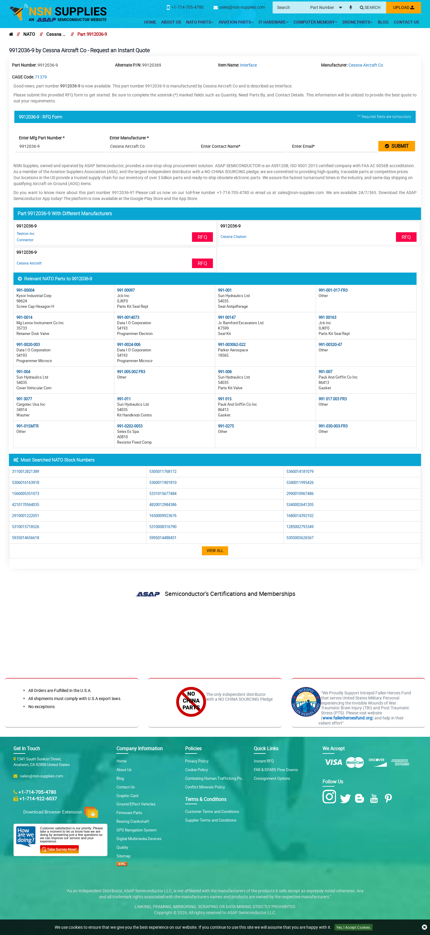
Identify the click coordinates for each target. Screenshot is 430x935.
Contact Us (406, 22)
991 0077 (24, 399)
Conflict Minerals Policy (205, 786)
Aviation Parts (236, 22)
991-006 (225, 371)
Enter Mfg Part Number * (42, 138)
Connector (25, 239)
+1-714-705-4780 (37, 791)
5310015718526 (25, 526)
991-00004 (25, 290)
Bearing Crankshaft (132, 821)
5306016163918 (25, 482)
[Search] (369, 7)
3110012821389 (25, 471)
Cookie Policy (196, 769)
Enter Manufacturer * (129, 138)
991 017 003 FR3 (333, 399)
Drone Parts (358, 22)
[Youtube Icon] (375, 798)
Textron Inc (25, 233)
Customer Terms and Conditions (212, 811)
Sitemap (123, 856)
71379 (41, 77)
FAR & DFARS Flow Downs (276, 769)
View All (215, 550)
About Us (171, 22)
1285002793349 (300, 526)
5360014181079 (300, 471)
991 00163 (327, 317)
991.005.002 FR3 (131, 371)
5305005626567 (300, 537)
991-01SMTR (27, 426)
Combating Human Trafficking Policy (216, 778)
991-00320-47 (330, 344)
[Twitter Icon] (346, 798)
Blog (383, 22)
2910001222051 (25, 515)
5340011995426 (300, 482)
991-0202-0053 (129, 426)
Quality (122, 847)
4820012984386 (162, 504)
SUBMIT (397, 146)
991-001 (225, 290)
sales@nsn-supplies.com (40, 775)
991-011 (124, 399)
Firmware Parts (129, 812)
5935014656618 (25, 537)
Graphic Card (127, 795)
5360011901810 (162, 482)
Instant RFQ (264, 760)
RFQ (202, 236)
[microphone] (349, 6)
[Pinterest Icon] (389, 798)
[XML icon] (121, 864)
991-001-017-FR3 (333, 290)
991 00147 (227, 317)
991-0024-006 (128, 344)
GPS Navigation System (136, 830)
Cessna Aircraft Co (56, 34)
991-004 (23, 371)
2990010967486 (300, 493)
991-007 (325, 371)
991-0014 (24, 317)
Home (150, 22)
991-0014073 (128, 317)
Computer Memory (315, 22)
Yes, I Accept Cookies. (353, 927)
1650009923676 (162, 515)
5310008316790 (162, 526)
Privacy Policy (196, 760)
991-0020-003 (28, 344)
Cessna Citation (233, 236)
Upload (403, 7)
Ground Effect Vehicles (136, 804)
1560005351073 (25, 493)
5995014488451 (162, 537)
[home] (11, 34)
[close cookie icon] (424, 927)
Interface (248, 65)
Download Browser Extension (60, 812)
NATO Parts (200, 22)
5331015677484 (162, 493)
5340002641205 (300, 504)
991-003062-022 (231, 344)
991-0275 (226, 426)
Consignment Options (272, 778)
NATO (29, 34)
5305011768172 (162, 471)
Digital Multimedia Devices (139, 838)
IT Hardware (273, 22)
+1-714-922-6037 (38, 798)
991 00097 (126, 290)
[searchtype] (327, 7)
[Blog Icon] (361, 798)
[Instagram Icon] (330, 797)
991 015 (224, 399)
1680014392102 (300, 515)
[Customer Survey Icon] (59, 848)
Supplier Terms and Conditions (210, 820)
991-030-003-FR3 (333, 426)
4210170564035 (25, 504)
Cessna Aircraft (29, 263)
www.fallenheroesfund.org (347, 718)
